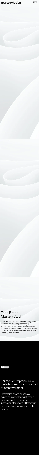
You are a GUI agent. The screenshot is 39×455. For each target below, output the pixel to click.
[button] (35, 2)
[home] (16, 3)
